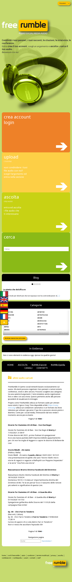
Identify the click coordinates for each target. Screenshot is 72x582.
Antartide (41, 312)
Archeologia (41, 321)
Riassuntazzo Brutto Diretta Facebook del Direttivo (32, 469)
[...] (59, 296)
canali (26, 558)
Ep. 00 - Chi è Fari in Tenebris (21, 511)
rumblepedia (17, 558)
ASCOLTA (22, 365)
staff (39, 558)
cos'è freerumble (14, 555)
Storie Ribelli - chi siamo (19, 450)
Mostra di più (63, 333)
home (4, 555)
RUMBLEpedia (58, 365)
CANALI (28, 368)
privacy (53, 555)
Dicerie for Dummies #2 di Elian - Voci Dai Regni (29, 425)
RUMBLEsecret (39, 365)
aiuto (23, 555)
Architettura (42, 324)
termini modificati (43, 555)
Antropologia (42, 315)
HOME (10, 365)
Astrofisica (41, 330)
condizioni (31, 555)
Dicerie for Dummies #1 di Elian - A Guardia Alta (30, 492)
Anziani (39, 318)
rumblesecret (6, 558)
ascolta (60, 555)
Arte (39, 327)
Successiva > (47, 541)
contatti (32, 558)
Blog (36, 277)
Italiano (62, 3)
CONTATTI (42, 368)
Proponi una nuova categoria (15, 338)
